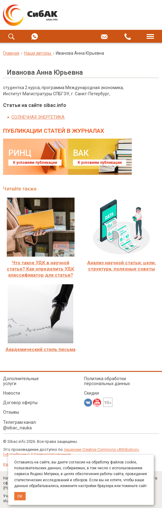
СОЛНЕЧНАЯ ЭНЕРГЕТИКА (38, 117)
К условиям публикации (35, 162)
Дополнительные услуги (21, 381)
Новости (11, 393)
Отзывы (11, 412)
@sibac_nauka (17, 427)
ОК (19, 496)
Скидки (91, 393)
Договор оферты (20, 402)
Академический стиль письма (40, 349)
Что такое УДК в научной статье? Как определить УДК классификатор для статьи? (40, 269)
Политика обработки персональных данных (107, 381)
